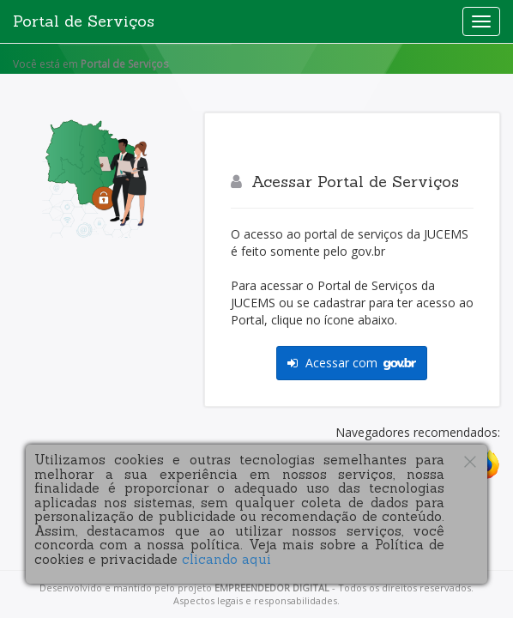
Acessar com (351, 362)
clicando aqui (226, 559)
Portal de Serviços (83, 21)
